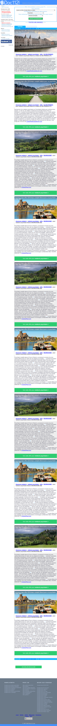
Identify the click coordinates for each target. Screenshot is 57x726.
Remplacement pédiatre (9, 690)
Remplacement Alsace (41, 690)
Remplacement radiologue (9, 688)
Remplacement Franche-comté (43, 699)
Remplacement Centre (41, 696)
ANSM (26, 715)
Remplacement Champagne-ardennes (45, 697)
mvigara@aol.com (26, 187)
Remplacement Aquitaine (42, 688)
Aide (31, 716)
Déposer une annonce (6, 29)
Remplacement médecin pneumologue (12, 691)
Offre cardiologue (26, 693)
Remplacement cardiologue (10, 692)
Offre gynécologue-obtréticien (29, 687)
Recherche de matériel (6, 30)
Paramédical (37, 3)
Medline (22, 715)
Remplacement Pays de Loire (43, 709)
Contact (27, 716)
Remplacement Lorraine (42, 704)
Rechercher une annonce (6, 25)
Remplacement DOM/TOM (42, 685)
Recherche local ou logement (7, 35)
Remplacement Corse (41, 698)
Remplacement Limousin (42, 703)
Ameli (17, 715)
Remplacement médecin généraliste (11, 685)
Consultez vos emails (5, 38)
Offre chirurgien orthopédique (29, 691)
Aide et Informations (5, 7)
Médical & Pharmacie (27, 3)
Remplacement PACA (41, 708)
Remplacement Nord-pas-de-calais (44, 706)
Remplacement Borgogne (42, 693)
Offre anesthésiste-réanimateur (29, 688)
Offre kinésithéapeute (27, 692)
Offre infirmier (26, 690)
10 (35, 28)
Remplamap (38, 715)
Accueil (3, 5)
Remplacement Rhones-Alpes (43, 711)
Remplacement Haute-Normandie (44, 700)
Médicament (32, 715)
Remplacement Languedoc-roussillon (44, 702)
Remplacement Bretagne (42, 694)
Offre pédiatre (26, 686)
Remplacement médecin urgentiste (11, 686)
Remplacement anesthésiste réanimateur (12, 687)
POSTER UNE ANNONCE (36, 22)
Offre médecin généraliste (28, 685)
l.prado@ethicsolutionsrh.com (34, 71)
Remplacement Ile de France (43, 687)
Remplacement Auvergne (42, 691)
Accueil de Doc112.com (28, 666)
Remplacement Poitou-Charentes (44, 710)
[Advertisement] (28, 663)
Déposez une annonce (6, 22)
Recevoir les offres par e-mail (7, 17)
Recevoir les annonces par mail (7, 26)
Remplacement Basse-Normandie (44, 692)
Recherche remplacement (6, 16)
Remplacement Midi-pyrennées (43, 705)
